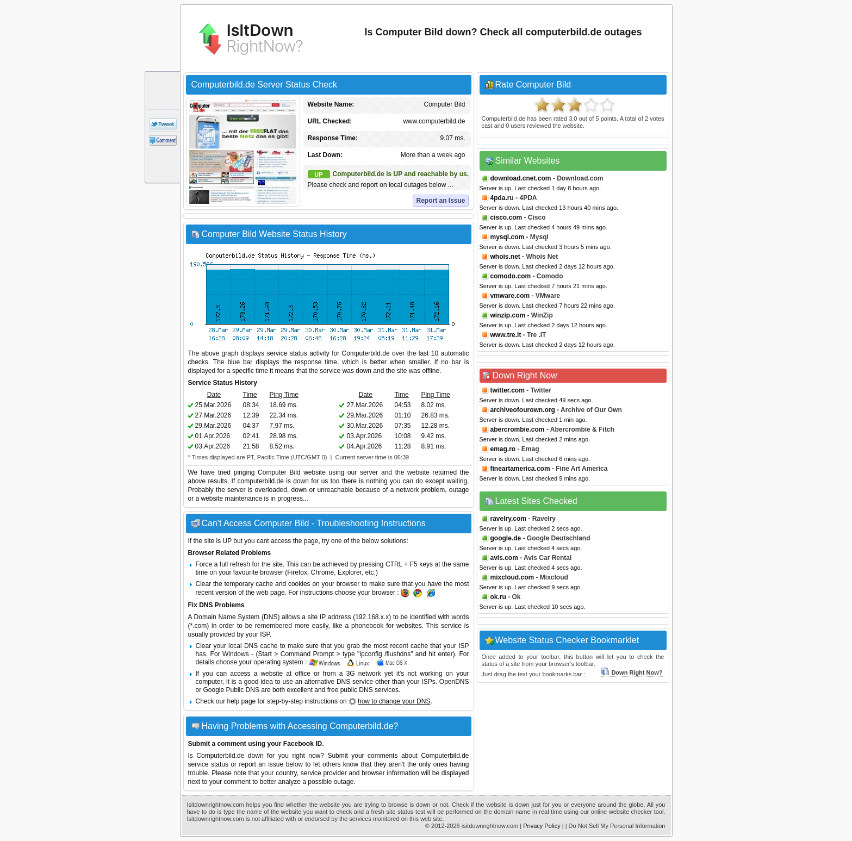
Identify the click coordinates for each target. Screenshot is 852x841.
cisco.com (506, 217)
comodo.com (510, 276)
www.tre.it (505, 335)
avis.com (504, 558)
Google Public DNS (231, 690)
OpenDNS (454, 682)
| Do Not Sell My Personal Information (615, 826)
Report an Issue (440, 200)
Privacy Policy (541, 826)
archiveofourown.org (522, 410)
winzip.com (508, 315)
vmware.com (510, 296)
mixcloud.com (512, 577)
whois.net (505, 256)
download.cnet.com (520, 178)
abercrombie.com (517, 429)
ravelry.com (508, 518)
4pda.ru (502, 198)
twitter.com (507, 390)
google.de (505, 538)
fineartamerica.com (520, 468)
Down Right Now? (631, 672)
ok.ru (498, 597)
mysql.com (507, 237)
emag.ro (503, 449)
